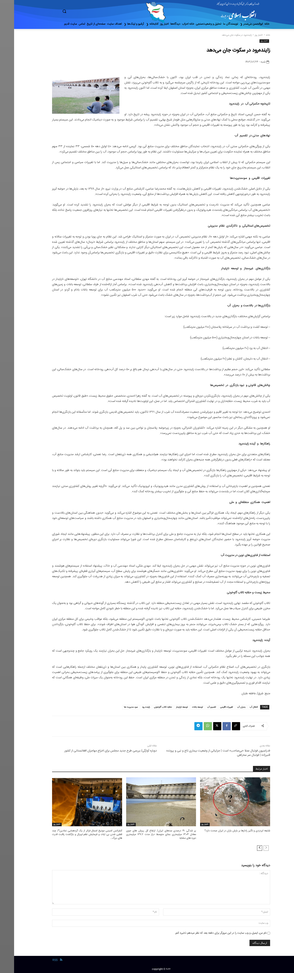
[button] (81, 11)
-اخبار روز (245, 35)
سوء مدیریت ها (117, 707)
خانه (254, 35)
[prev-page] (252, 848)
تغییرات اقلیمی (212, 707)
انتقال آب (239, 707)
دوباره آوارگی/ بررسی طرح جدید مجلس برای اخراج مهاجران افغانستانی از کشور (96, 750)
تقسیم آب (197, 707)
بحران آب (227, 707)
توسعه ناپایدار (168, 707)
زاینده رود (132, 707)
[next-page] (245, 848)
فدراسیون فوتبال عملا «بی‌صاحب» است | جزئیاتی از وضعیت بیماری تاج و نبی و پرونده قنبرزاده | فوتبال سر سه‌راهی (204, 752)
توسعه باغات (183, 707)
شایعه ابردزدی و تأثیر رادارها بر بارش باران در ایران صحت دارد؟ (223, 831)
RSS (40, 960)
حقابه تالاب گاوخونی (149, 707)
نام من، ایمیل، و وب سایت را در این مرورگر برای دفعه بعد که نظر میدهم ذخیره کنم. (207, 933)
